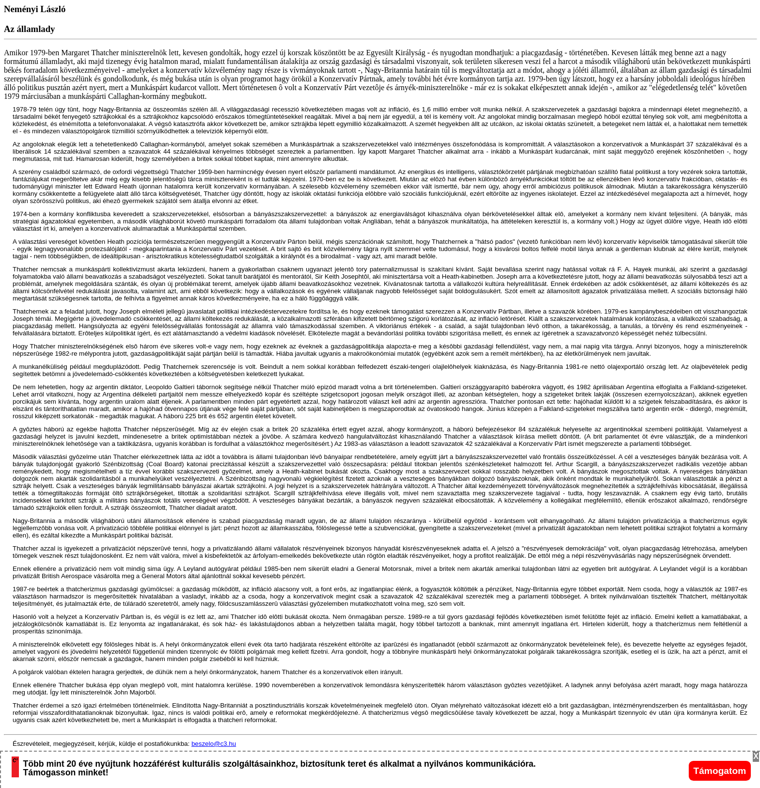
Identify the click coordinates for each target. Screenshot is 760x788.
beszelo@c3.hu (213, 743)
